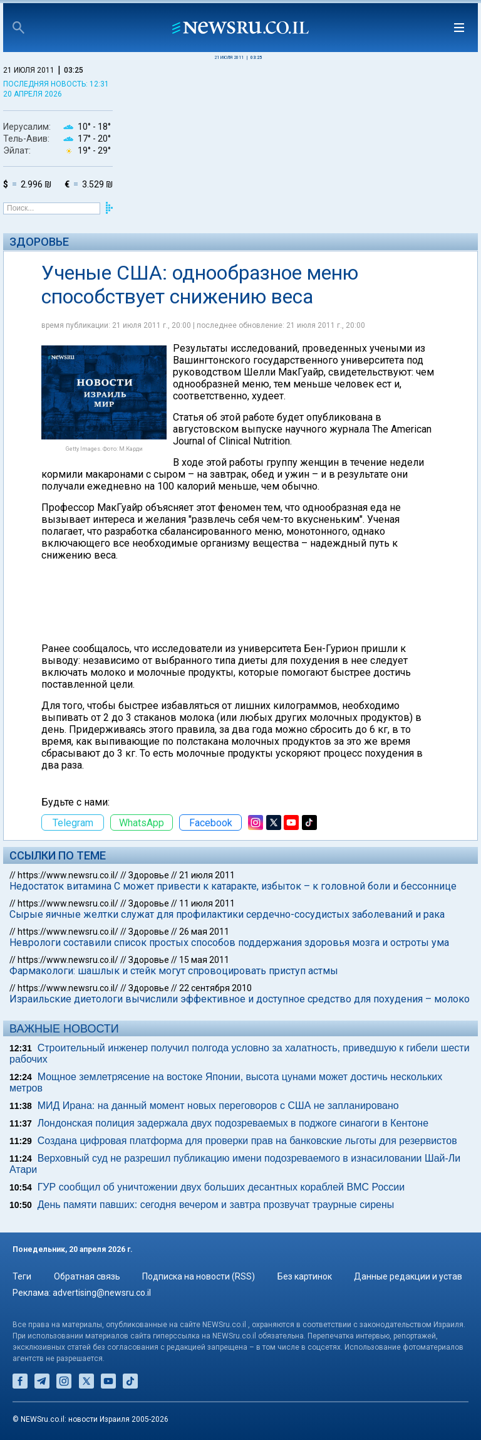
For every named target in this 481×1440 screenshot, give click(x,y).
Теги (22, 1276)
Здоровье (39, 241)
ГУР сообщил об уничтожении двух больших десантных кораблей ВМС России (221, 1187)
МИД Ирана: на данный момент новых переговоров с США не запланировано (218, 1105)
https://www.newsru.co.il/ (68, 875)
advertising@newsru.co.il (102, 1293)
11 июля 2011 (207, 903)
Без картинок (304, 1276)
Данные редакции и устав (408, 1276)
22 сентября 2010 (215, 988)
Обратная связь (87, 1276)
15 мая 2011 (204, 960)
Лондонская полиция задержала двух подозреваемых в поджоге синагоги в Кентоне (233, 1123)
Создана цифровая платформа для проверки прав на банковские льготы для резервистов (247, 1140)
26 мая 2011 (204, 932)
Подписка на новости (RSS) (198, 1276)
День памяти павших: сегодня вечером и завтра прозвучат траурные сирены (216, 1204)
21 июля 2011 (207, 875)
